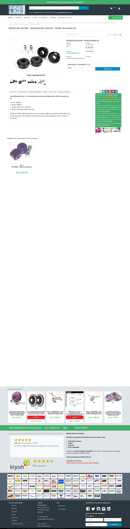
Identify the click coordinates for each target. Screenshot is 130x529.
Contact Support (79, 229)
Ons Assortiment (62, 310)
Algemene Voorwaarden (13, 331)
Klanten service (61, 307)
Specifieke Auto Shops (65, 17)
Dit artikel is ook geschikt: (34, 91)
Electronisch (43, 17)
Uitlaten (34, 17)
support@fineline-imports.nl (46, 320)
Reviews (45, 91)
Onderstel (26, 17)
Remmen (10, 17)
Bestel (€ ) (107, 69)
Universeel (52, 17)
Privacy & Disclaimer (60, 331)
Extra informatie (22, 91)
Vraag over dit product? (64, 91)
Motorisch (18, 17)
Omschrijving (13, 91)
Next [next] (61, 248)
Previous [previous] (12, 248)
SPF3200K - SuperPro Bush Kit (22, 167)
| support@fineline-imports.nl (64, 12)
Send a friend (52, 91)
